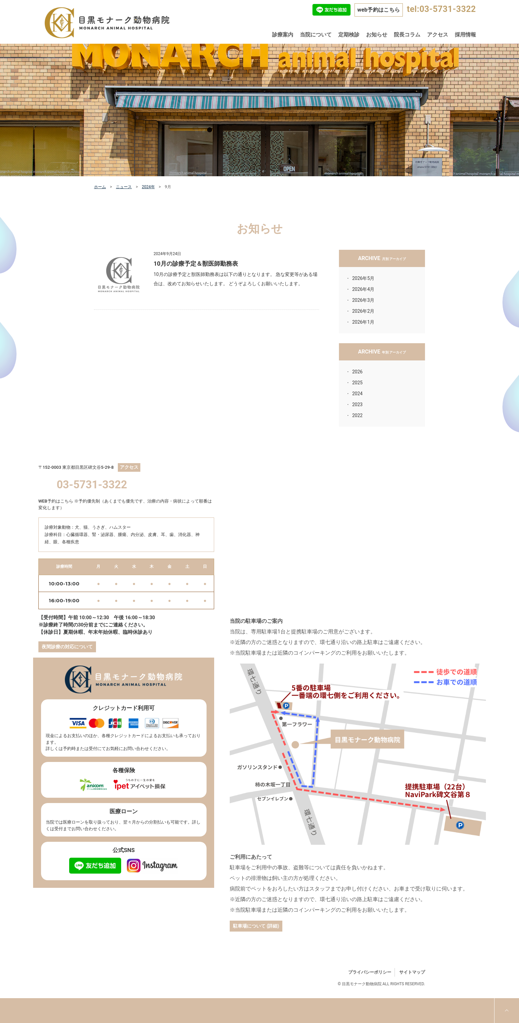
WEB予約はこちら (55, 501)
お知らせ (376, 34)
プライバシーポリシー (369, 972)
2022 (357, 415)
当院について (316, 34)
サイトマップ (412, 972)
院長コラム (407, 34)
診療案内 (282, 34)
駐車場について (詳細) (256, 926)
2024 (357, 393)
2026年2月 (363, 311)
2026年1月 (363, 322)
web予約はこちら (378, 10)
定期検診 (348, 34)
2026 (357, 371)
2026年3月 (363, 300)
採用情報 (465, 34)
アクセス (437, 34)
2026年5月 (363, 278)
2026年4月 (363, 289)
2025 (357, 382)
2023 (357, 404)
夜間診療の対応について (67, 646)
